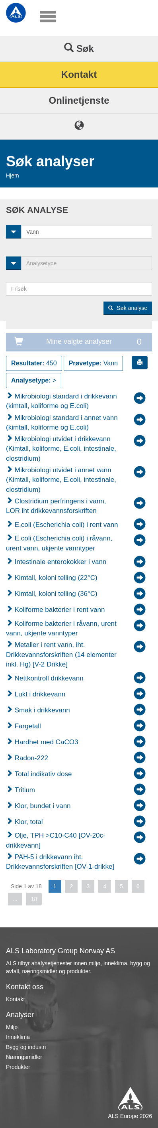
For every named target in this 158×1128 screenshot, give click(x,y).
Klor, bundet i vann (42, 806)
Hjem (12, 175)
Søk (79, 48)
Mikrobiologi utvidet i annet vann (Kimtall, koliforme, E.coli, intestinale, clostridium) (61, 479)
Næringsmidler (24, 1057)
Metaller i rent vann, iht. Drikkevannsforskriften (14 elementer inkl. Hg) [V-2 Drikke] (61, 654)
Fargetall (27, 726)
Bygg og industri (26, 1047)
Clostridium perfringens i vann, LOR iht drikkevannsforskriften (56, 506)
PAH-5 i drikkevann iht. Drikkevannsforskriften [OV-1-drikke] (60, 861)
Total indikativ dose (42, 774)
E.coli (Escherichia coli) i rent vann (65, 525)
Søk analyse (127, 308)
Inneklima (18, 1037)
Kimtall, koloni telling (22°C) (55, 578)
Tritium (24, 790)
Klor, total (28, 822)
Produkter (18, 1067)
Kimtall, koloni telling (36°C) (55, 594)
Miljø (12, 1027)
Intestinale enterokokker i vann (59, 562)
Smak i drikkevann (41, 710)
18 (34, 899)
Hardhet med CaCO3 (45, 742)
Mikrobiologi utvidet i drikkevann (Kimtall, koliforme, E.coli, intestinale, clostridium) (61, 448)
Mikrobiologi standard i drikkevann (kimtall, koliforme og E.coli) (61, 401)
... (15, 899)
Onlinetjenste (79, 100)
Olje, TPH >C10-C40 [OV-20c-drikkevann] (55, 840)
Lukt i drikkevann (39, 694)
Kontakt (79, 74)
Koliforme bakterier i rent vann (59, 609)
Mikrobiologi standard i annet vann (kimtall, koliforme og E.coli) (62, 422)
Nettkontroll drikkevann (48, 678)
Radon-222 (30, 758)
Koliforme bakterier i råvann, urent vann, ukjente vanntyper (61, 628)
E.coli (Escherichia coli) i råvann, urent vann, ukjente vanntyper (59, 543)
